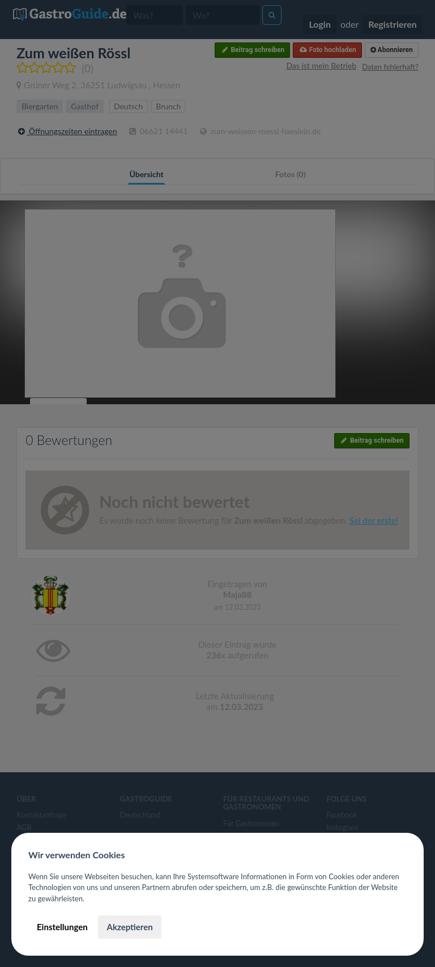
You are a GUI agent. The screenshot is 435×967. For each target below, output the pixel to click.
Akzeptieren (129, 927)
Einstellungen (62, 927)
